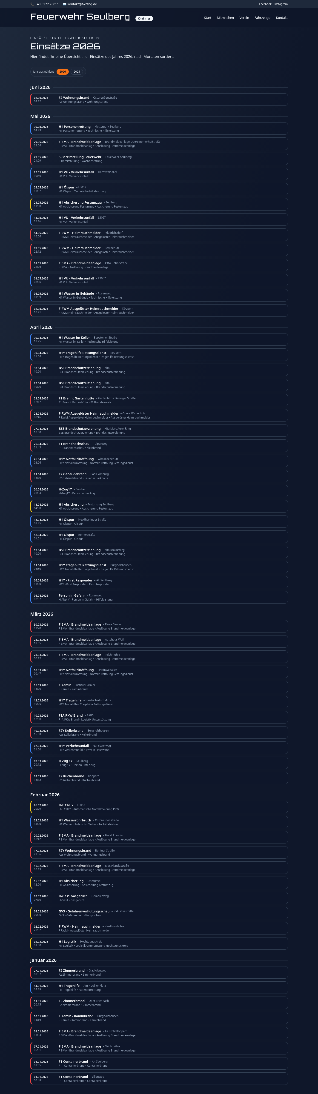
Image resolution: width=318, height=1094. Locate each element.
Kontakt (282, 17)
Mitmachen (225, 17)
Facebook (265, 4)
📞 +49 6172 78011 (44, 4)
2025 (77, 72)
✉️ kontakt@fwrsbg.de (80, 4)
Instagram (281, 4)
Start (207, 17)
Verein (244, 17)
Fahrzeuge (262, 17)
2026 (63, 72)
